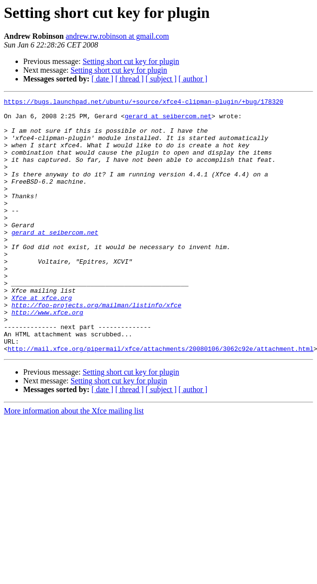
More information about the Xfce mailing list (74, 462)
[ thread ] (129, 79)
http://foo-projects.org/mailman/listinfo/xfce (96, 347)
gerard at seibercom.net (168, 120)
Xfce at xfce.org (42, 338)
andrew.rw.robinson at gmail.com (117, 36)
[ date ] (102, 79)
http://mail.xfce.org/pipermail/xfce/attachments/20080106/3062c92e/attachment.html (161, 399)
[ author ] (193, 79)
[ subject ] (161, 79)
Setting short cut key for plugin (131, 61)
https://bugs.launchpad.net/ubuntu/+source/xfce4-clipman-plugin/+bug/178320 (143, 102)
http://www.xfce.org (47, 355)
